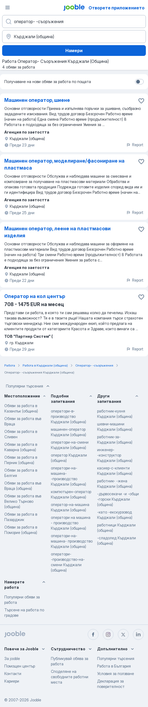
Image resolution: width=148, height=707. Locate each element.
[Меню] (7, 7)
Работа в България (114, 666)
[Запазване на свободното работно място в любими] (141, 100)
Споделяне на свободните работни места (69, 676)
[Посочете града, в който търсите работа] (74, 36)
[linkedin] (138, 634)
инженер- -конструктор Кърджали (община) (114, 455)
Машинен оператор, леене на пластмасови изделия (57, 232)
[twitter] (123, 634)
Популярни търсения (28, 386)
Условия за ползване (115, 673)
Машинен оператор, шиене (37, 100)
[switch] (139, 81)
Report (134, 144)
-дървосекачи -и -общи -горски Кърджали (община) (118, 499)
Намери (74, 50)
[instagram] (108, 634)
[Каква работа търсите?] (74, 21)
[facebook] (93, 634)
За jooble (12, 658)
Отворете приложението (117, 7)
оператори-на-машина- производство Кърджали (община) (72, 541)
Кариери (11, 681)
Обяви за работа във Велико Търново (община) (22, 501)
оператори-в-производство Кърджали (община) (68, 416)
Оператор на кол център (34, 296)
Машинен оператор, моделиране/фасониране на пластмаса (64, 164)
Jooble (35, 700)
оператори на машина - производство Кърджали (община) (70, 522)
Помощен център (19, 666)
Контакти (12, 673)
